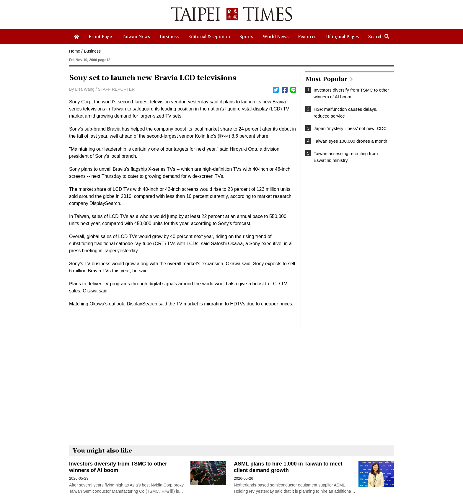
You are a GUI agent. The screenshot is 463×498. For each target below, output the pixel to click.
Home (74, 51)
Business (92, 51)
